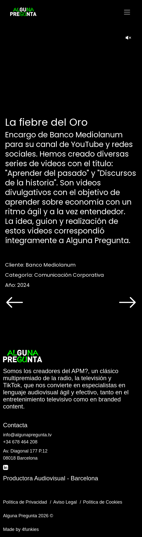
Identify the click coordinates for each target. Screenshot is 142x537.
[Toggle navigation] (127, 12)
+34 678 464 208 (20, 441)
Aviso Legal (65, 502)
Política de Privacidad (25, 502)
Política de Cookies (102, 502)
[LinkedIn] (6, 467)
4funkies (30, 529)
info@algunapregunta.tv (27, 434)
